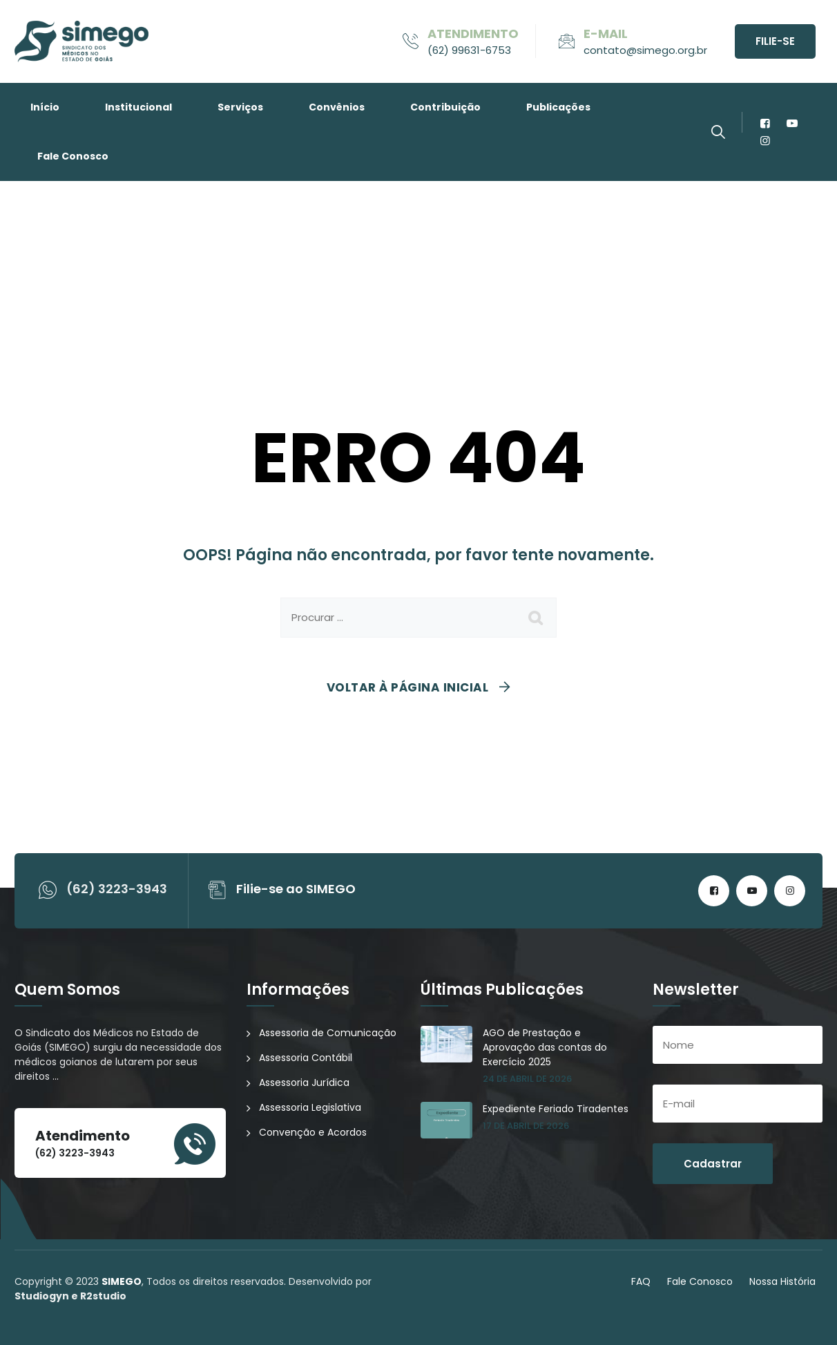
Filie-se (775, 41)
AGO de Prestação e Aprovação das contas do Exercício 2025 (545, 1047)
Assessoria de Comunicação (327, 1033)
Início (44, 107)
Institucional (138, 107)
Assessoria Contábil (305, 1058)
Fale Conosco (72, 156)
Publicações (558, 107)
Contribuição (445, 107)
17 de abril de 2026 (526, 1126)
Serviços (240, 107)
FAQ (641, 1281)
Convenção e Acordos (313, 1132)
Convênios (337, 107)
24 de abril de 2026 (527, 1079)
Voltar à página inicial (408, 687)
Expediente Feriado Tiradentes (555, 1109)
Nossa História (782, 1281)
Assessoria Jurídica (304, 1082)
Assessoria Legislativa (310, 1107)
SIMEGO (122, 1281)
